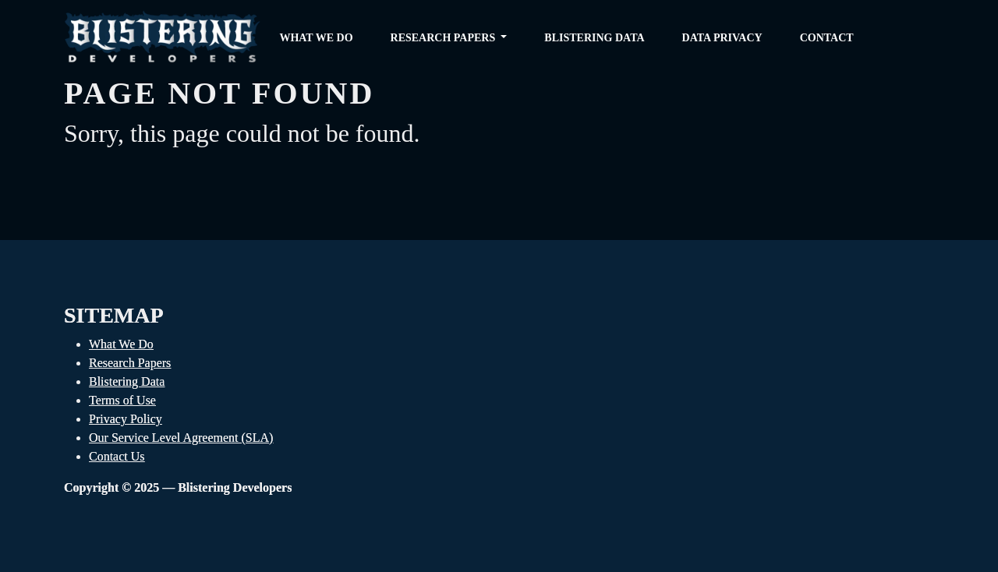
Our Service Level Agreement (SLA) (181, 437)
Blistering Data (594, 38)
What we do (315, 38)
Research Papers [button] (444, 38)
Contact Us (117, 456)
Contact (827, 38)
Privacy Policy (125, 418)
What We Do (121, 344)
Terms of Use (122, 400)
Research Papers (130, 362)
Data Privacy (722, 38)
